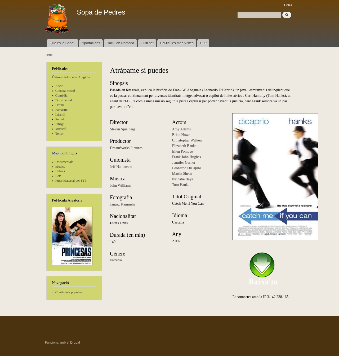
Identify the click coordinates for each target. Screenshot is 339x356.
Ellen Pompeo (182, 151)
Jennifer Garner (183, 163)
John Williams (120, 186)
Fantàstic (61, 110)
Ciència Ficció (65, 91)
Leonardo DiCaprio (186, 168)
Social (59, 119)
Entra (288, 5)
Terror (59, 133)
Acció (59, 86)
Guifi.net (147, 43)
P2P (203, 43)
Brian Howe (181, 135)
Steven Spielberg (122, 129)
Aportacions (91, 43)
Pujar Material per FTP (71, 180)
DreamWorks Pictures (126, 148)
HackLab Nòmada (120, 43)
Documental (63, 100)
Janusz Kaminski (122, 204)
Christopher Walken (187, 140)
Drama (60, 105)
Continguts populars (69, 292)
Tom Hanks (180, 185)
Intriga (59, 124)
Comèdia (61, 95)
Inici (49, 55)
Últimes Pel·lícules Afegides (71, 77)
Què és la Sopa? (62, 43)
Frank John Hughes (186, 157)
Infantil (60, 114)
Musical (60, 129)
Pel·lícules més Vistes (177, 43)
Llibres (60, 171)
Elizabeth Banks (184, 146)
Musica (60, 166)
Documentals (64, 162)
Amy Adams (181, 129)
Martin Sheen (182, 174)
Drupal (75, 342)
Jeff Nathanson (121, 167)
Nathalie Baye (182, 179)
